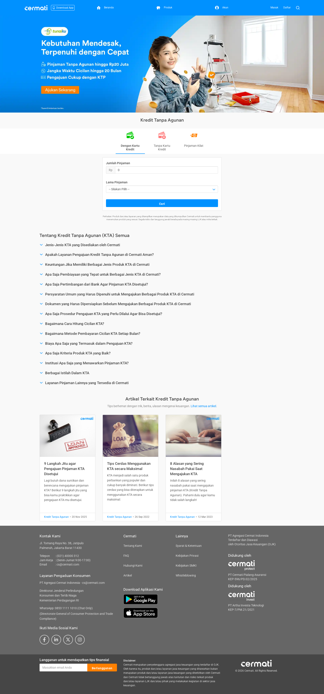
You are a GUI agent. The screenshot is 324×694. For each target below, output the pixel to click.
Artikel (127, 575)
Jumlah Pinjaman (118, 163)
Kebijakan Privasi (187, 555)
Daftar (287, 7)
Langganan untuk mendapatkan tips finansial (74, 660)
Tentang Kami (132, 545)
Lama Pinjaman (116, 182)
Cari (162, 203)
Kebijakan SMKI (186, 565)
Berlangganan (102, 667)
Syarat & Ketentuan (189, 545)
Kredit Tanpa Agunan (56, 516)
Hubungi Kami (132, 565)
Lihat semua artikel (203, 406)
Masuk (274, 7)
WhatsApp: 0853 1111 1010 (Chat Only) (66, 608)
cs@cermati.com (68, 564)
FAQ (126, 555)
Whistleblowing (186, 575)
